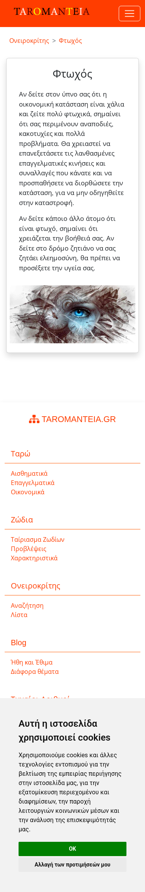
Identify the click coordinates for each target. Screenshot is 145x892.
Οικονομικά (27, 492)
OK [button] (72, 849)
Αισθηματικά (29, 473)
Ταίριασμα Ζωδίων (38, 539)
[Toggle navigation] (129, 13)
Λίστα (19, 615)
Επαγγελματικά (33, 483)
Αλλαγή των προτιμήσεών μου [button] (73, 864)
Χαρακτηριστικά (34, 558)
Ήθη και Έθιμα (32, 662)
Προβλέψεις (28, 549)
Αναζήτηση (27, 605)
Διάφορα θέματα (35, 671)
